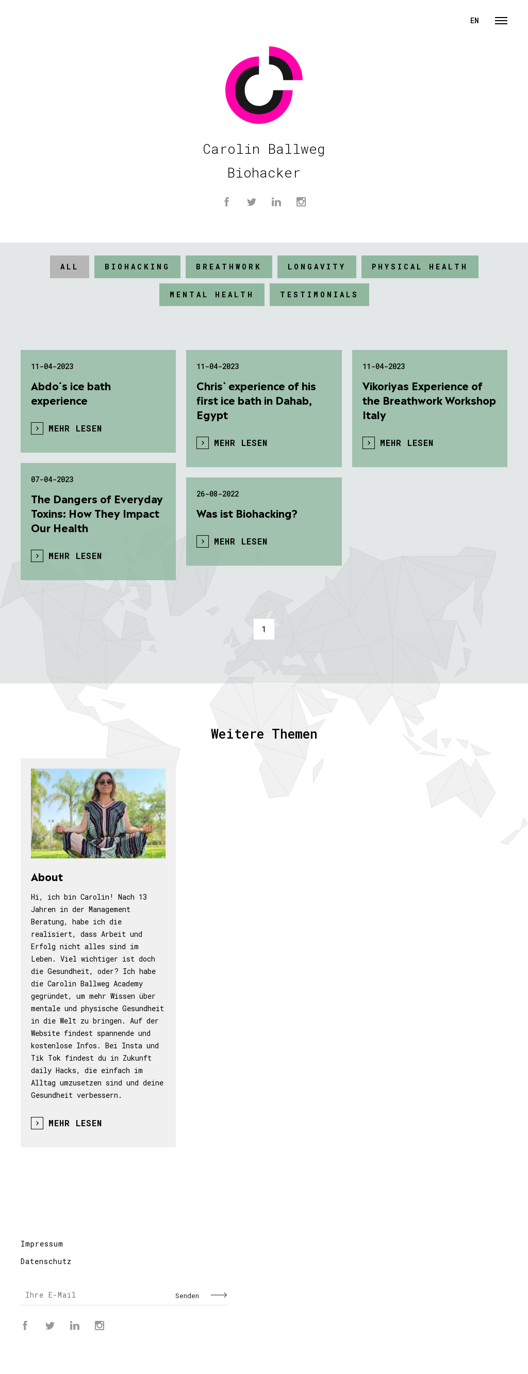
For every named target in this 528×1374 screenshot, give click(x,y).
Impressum (42, 1244)
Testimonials (319, 294)
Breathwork (229, 266)
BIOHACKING (137, 266)
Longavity (317, 266)
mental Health (212, 294)
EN (474, 20)
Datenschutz (46, 1261)
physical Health (420, 266)
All (69, 266)
